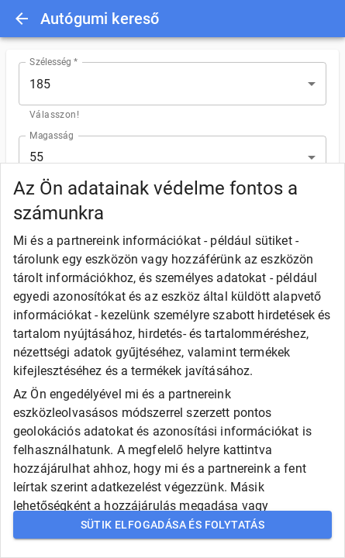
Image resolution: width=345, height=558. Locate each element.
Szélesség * (53, 62)
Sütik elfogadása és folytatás (172, 525)
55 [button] (36, 157)
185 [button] (39, 84)
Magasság (51, 134)
